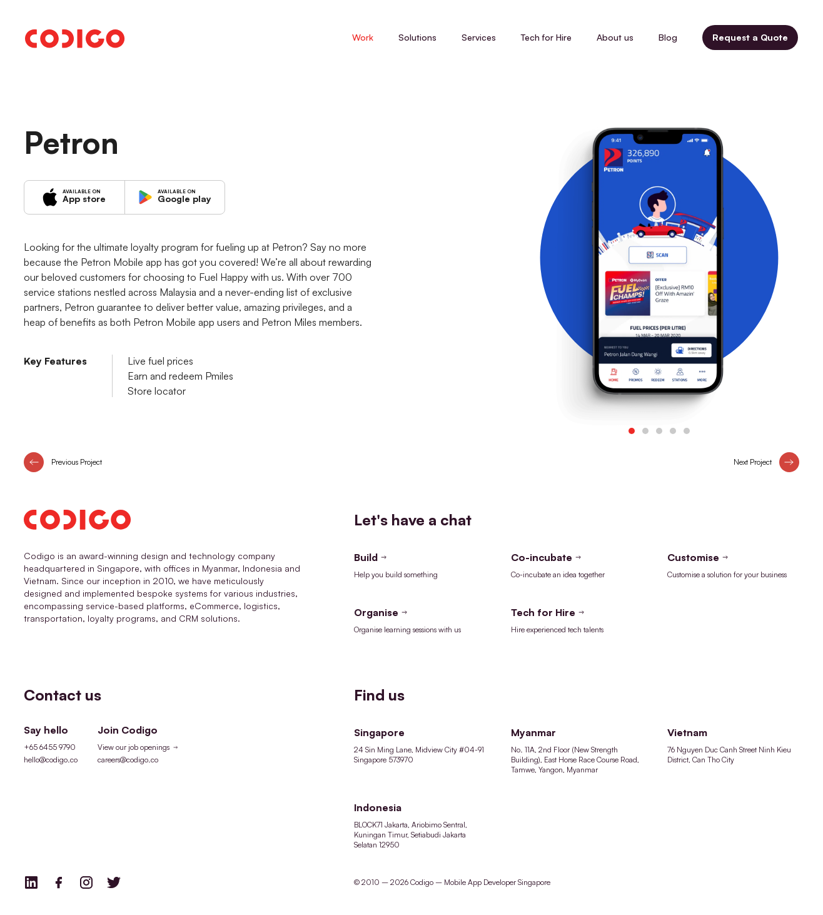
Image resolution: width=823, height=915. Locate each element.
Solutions (417, 37)
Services (479, 37)
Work (362, 37)
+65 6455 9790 (50, 747)
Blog (668, 37)
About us (615, 37)
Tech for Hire (546, 37)
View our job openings (139, 747)
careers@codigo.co (128, 759)
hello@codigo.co (51, 759)
